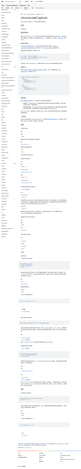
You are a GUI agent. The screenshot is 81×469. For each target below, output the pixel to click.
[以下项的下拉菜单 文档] (22, 1)
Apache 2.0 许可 (57, 443)
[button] (8, 185)
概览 (2, 8)
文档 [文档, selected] (20, 1)
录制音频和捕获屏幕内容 (51, 119)
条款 (19, 466)
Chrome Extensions (12, 5)
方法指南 (17, 8)
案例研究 (27, 1)
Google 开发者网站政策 (25, 445)
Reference (23, 5)
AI (21, 8)
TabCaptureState (25, 144)
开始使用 (7, 8)
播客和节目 (41, 461)
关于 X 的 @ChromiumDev (65, 455)
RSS (61, 461)
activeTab (23, 274)
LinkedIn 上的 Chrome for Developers (67, 459)
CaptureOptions (25, 283)
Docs (2, 5)
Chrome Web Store (40, 8)
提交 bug (20, 455)
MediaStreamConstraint (26, 171)
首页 (21, 14)
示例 (32, 8)
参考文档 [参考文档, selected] (25, 8)
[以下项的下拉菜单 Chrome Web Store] (45, 8)
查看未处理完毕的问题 (22, 457)
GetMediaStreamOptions (26, 370)
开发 (12, 8)
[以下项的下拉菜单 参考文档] (28, 8)
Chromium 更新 (42, 455)
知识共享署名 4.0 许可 (38, 443)
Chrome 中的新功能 (39, 1)
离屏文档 (55, 108)
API (29, 5)
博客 (32, 1)
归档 (40, 459)
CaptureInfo (45, 323)
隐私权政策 (23, 466)
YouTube (61, 457)
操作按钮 (42, 38)
